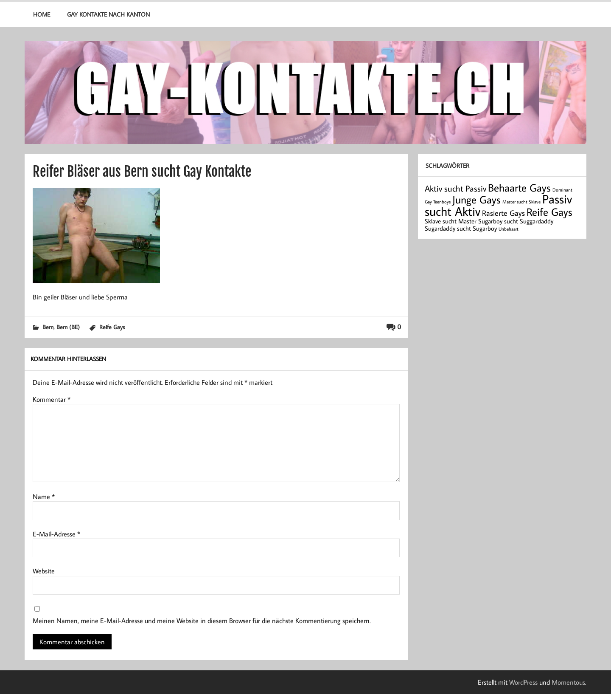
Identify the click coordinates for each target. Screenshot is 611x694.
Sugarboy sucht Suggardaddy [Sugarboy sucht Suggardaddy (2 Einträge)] (515, 221)
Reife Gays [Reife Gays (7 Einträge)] (549, 212)
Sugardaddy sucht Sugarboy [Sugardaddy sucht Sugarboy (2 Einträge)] (461, 228)
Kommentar (51, 399)
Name (44, 496)
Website (44, 570)
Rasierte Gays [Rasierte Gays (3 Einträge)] (503, 213)
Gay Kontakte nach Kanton (108, 14)
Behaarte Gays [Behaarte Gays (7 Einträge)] (519, 188)
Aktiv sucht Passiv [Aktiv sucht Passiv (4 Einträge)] (455, 188)
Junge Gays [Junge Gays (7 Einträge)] (476, 199)
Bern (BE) (68, 327)
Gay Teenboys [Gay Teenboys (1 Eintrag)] (438, 202)
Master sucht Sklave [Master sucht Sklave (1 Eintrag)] (521, 202)
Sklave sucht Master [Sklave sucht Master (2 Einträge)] (450, 221)
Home (41, 14)
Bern (47, 327)
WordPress (523, 682)
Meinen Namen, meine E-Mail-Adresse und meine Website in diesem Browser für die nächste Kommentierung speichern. (202, 620)
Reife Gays (112, 327)
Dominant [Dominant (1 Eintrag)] (562, 190)
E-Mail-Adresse (56, 533)
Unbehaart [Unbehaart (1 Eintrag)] (509, 229)
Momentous (568, 682)
